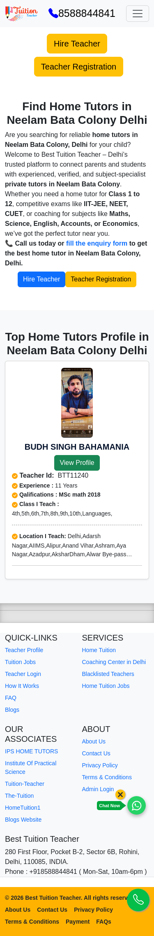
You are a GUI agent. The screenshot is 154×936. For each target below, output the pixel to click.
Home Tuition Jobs (106, 686)
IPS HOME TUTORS (31, 751)
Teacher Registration (78, 66)
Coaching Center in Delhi (114, 662)
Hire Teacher (77, 43)
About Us (94, 741)
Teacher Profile (24, 650)
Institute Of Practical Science (30, 767)
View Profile (77, 462)
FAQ (10, 697)
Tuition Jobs (20, 662)
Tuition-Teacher (24, 783)
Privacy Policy (100, 765)
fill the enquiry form (96, 243)
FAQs (103, 921)
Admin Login (98, 789)
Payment (78, 921)
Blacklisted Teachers (108, 674)
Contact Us (96, 753)
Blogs (12, 709)
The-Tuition (19, 795)
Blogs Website (23, 819)
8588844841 (81, 13)
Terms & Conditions (107, 777)
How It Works (22, 686)
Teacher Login (23, 674)
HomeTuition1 (23, 807)
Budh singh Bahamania (77, 446)
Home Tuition (99, 650)
